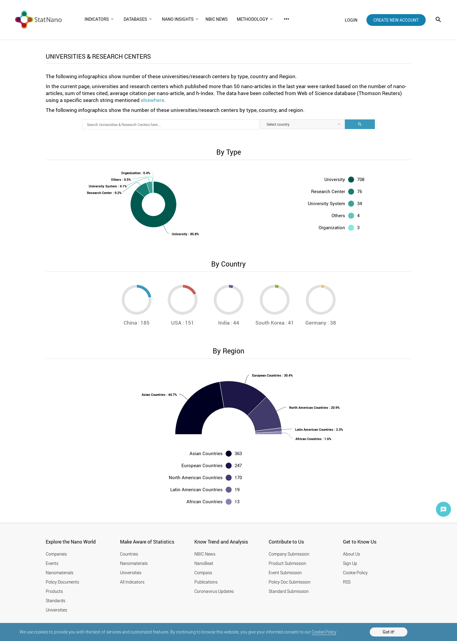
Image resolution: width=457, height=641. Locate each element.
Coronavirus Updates (214, 591)
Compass (203, 572)
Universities (56, 610)
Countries (129, 554)
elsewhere (152, 100)
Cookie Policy (324, 632)
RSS (346, 582)
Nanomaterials (59, 572)
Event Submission (285, 572)
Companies (56, 554)
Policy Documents (62, 582)
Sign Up (350, 563)
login (351, 20)
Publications (206, 582)
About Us (351, 554)
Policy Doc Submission (289, 582)
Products (54, 591)
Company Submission (289, 554)
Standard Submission (289, 591)
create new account (396, 20)
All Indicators (132, 582)
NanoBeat (203, 563)
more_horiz (286, 19)
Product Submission (287, 563)
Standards (55, 600)
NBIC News (204, 554)
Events (52, 563)
